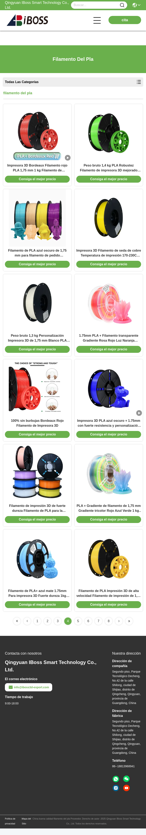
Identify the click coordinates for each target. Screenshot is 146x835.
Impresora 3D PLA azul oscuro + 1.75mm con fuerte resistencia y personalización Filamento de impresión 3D (108, 428)
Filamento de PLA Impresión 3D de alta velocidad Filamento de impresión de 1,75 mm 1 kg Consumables (108, 600)
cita (125, 20)
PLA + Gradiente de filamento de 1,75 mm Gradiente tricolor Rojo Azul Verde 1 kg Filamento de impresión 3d (109, 514)
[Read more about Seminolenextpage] (17, 627)
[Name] (122, 5)
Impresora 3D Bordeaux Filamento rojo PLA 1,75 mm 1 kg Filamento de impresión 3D (37, 169)
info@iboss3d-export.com (28, 694)
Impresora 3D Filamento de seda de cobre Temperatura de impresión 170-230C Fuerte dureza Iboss (108, 255)
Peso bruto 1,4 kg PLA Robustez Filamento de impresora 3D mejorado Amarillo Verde (108, 169)
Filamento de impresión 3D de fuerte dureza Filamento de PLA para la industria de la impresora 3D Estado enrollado (37, 514)
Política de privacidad (10, 827)
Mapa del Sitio (26, 827)
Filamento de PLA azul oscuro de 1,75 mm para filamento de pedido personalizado (37, 255)
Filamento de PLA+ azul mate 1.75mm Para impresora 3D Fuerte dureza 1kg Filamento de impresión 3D (37, 600)
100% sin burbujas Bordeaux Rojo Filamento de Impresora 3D (37, 427)
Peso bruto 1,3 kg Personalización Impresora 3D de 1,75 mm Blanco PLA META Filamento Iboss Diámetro (37, 341)
